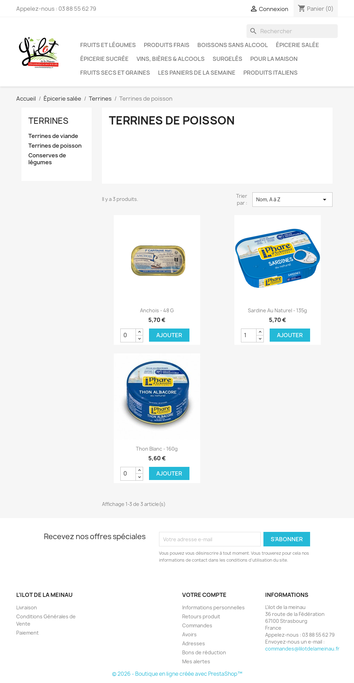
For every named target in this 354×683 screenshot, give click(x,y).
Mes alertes (196, 661)
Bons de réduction (204, 652)
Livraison (26, 607)
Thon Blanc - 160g (157, 448)
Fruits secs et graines (115, 72)
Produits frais (166, 45)
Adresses (193, 643)
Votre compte (204, 595)
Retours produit (201, 616)
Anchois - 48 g (157, 310)
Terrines (48, 121)
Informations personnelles (213, 607)
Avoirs (189, 634)
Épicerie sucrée (104, 59)
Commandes (197, 625)
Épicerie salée (297, 45)
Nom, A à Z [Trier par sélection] (292, 199)
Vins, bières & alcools (171, 59)
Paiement (27, 632)
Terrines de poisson (55, 145)
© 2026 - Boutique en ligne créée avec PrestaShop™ (177, 673)
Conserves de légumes (47, 159)
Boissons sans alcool (232, 45)
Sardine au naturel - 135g (277, 310)
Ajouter (169, 335)
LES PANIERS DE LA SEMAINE (196, 72)
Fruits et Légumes (108, 45)
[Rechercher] (292, 31)
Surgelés (227, 59)
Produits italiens (270, 72)
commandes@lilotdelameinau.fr (302, 648)
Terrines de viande (53, 136)
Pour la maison (274, 59)
